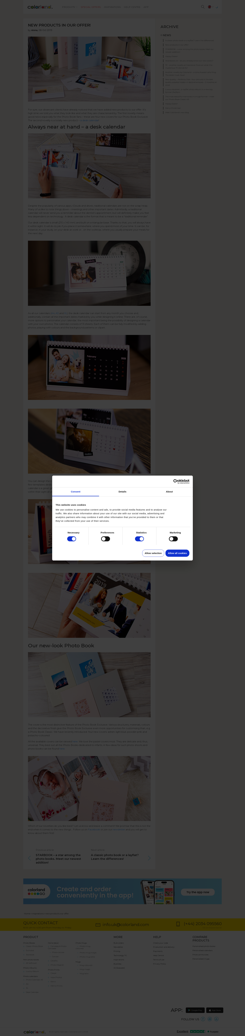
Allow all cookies (177, 553)
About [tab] (169, 491)
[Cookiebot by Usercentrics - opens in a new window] (175, 481)
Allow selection (153, 553)
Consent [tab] (75, 491)
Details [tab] (122, 491)
